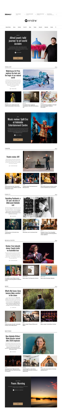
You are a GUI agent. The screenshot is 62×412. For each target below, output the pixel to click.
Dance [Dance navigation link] (14, 27)
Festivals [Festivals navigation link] (19, 27)
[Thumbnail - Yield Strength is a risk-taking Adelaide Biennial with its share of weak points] (31, 364)
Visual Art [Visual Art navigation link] (40, 27)
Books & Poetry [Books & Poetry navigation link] (8, 27)
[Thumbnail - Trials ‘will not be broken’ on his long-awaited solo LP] (49, 363)
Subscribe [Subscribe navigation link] (46, 27)
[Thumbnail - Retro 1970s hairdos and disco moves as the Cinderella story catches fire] (49, 180)
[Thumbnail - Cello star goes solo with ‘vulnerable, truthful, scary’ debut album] (13, 318)
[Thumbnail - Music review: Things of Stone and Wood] (31, 318)
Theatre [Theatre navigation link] (35, 27)
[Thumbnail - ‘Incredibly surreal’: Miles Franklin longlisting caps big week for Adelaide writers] (13, 273)
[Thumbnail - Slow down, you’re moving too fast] (31, 226)
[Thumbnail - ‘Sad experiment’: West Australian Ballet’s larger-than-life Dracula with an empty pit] (13, 364)
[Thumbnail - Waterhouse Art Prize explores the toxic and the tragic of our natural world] (31, 79)
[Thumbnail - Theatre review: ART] (31, 161)
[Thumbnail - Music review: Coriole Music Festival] (49, 318)
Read (18, 58)
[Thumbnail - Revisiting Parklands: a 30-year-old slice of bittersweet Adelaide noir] (31, 207)
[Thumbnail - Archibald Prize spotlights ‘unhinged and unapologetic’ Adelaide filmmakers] (49, 99)
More (56, 67)
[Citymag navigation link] (41, 14)
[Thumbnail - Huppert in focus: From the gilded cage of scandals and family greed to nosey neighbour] (49, 227)
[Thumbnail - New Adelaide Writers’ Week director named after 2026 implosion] (31, 344)
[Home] (10, 14)
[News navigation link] (20, 14)
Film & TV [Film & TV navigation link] (25, 27)
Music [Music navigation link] (30, 27)
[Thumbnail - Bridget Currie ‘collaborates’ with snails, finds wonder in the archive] (13, 99)
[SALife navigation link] (31, 14)
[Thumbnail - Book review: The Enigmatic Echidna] (31, 272)
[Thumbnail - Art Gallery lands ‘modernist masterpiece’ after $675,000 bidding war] (31, 99)
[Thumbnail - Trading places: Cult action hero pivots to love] (13, 226)
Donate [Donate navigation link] (51, 27)
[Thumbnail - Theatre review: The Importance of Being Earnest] (31, 180)
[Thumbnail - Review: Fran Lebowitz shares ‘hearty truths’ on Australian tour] (31, 253)
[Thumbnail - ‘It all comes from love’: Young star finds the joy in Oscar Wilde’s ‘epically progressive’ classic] (13, 181)
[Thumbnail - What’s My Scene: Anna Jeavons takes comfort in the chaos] (31, 299)
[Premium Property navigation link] (52, 14)
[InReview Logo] (31, 20)
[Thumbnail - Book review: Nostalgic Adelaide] (49, 272)
